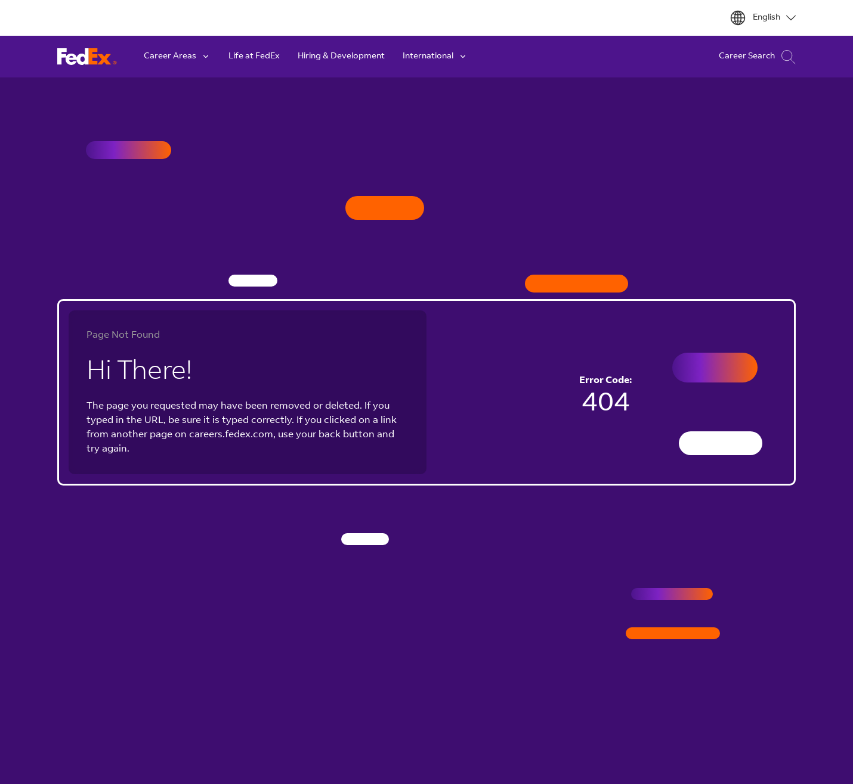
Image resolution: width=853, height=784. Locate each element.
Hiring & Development (341, 56)
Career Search (757, 56)
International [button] (435, 56)
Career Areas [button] (177, 56)
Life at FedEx (254, 56)
